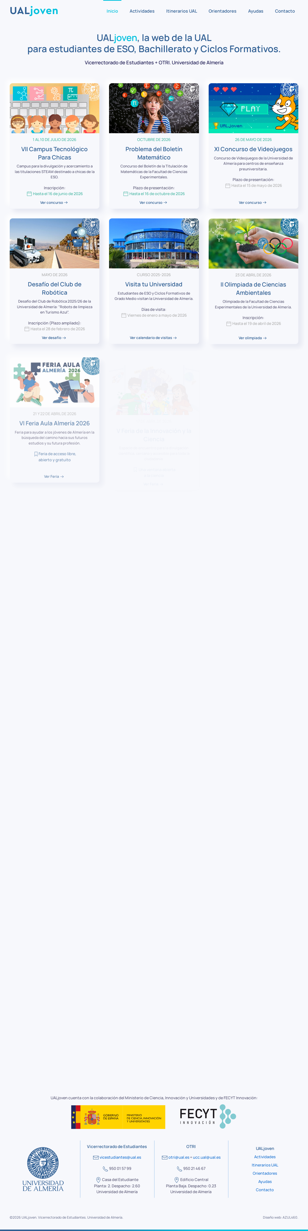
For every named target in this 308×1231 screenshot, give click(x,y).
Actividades (142, 11)
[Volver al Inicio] (34, 11)
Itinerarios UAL (181, 11)
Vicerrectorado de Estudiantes (62, 1217)
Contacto (285, 11)
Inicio (112, 11)
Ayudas (255, 11)
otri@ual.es (178, 1157)
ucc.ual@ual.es (207, 1157)
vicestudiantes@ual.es (120, 1157)
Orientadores (223, 11)
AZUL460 (290, 1217)
